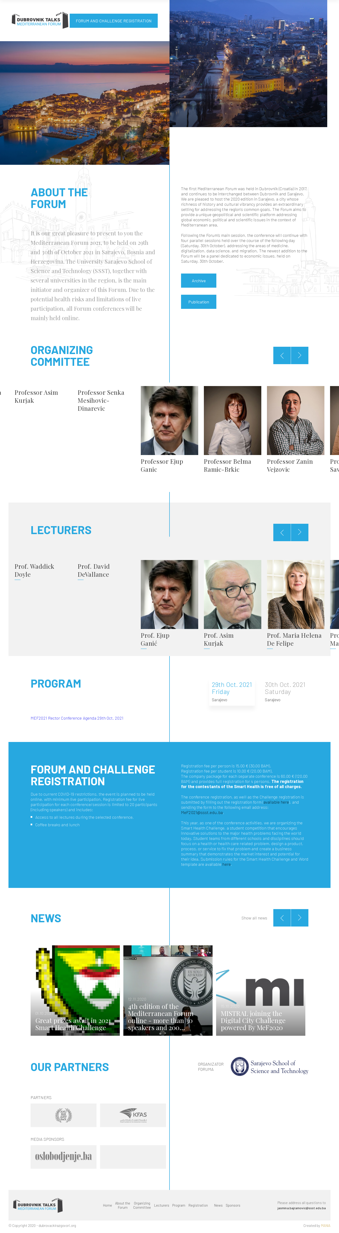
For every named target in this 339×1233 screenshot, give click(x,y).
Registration (198, 1208)
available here (276, 800)
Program (178, 1208)
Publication (198, 301)
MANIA (326, 1228)
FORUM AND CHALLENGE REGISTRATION (114, 20)
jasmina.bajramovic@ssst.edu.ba (301, 1210)
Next (307, 991)
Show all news (254, 916)
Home (107, 1208)
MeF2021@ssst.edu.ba (202, 811)
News (218, 1208)
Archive (199, 280)
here (226, 863)
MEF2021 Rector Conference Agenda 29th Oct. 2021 (77, 717)
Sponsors (233, 1208)
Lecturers (161, 1208)
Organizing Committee (142, 1208)
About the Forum (122, 1208)
